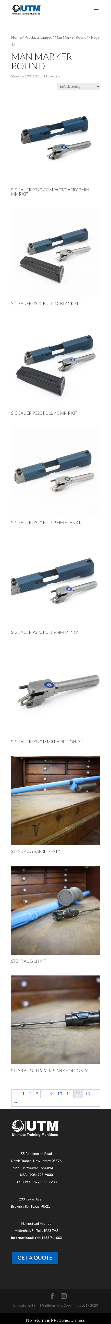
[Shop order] (78, 86)
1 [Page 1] (23, 1093)
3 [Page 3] (37, 1093)
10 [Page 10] (59, 1093)
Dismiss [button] (78, 1320)
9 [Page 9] (51, 1093)
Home (16, 37)
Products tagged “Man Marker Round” (56, 37)
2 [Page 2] (30, 1093)
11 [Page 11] (68, 1093)
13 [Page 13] (87, 1093)
